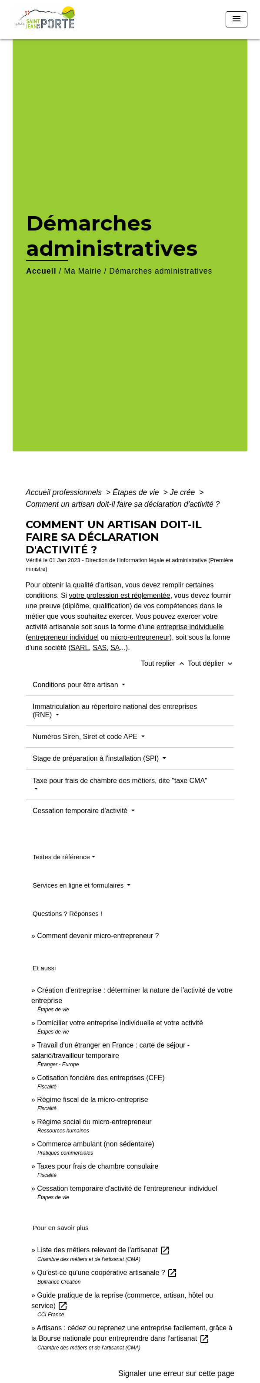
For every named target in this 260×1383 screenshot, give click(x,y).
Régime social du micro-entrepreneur (94, 1121)
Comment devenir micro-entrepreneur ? (98, 935)
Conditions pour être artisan (76, 684)
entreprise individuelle (190, 626)
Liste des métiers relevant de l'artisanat (103, 1250)
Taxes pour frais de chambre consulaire (97, 1166)
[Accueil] (48, 19)
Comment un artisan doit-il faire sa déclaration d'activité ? (123, 504)
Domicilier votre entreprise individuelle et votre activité (121, 1023)
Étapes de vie (137, 492)
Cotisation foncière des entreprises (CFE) (100, 1077)
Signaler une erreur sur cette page (176, 1373)
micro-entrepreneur (140, 637)
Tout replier (164, 663)
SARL (80, 647)
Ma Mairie (82, 271)
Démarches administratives (160, 271)
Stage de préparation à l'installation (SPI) (97, 758)
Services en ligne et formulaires (79, 885)
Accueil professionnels (65, 492)
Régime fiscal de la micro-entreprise (92, 1099)
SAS (100, 647)
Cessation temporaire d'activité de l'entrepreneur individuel (127, 1188)
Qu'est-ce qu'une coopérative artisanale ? (107, 1272)
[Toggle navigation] (236, 19)
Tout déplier (211, 663)
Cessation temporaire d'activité (81, 810)
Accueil (41, 271)
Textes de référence (61, 857)
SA (115, 647)
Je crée (183, 492)
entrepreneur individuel (63, 637)
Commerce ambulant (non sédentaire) (95, 1144)
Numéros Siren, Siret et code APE (86, 736)
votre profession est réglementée (119, 595)
